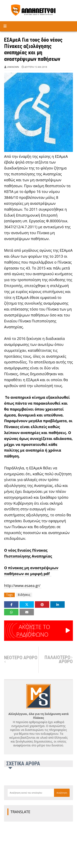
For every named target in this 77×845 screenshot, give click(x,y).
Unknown (13, 66)
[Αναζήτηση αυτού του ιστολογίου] (30, 793)
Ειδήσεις (24, 595)
